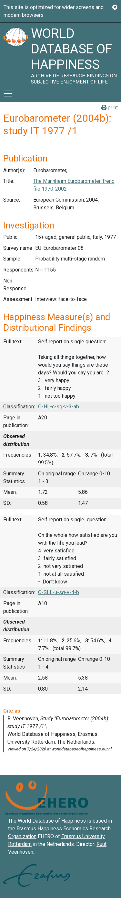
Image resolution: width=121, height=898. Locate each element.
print (109, 108)
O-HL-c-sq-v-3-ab (58, 407)
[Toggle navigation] (8, 93)
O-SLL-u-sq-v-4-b (58, 592)
